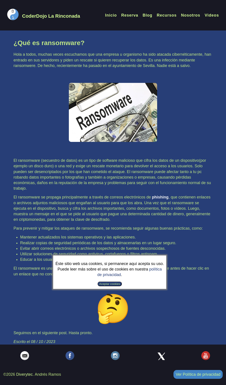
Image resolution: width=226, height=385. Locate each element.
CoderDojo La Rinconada (51, 16)
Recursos (167, 15)
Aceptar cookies (109, 284)
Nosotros (190, 15)
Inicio (111, 15)
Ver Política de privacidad (198, 374)
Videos (212, 15)
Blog (147, 15)
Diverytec (24, 374)
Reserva (129, 15)
